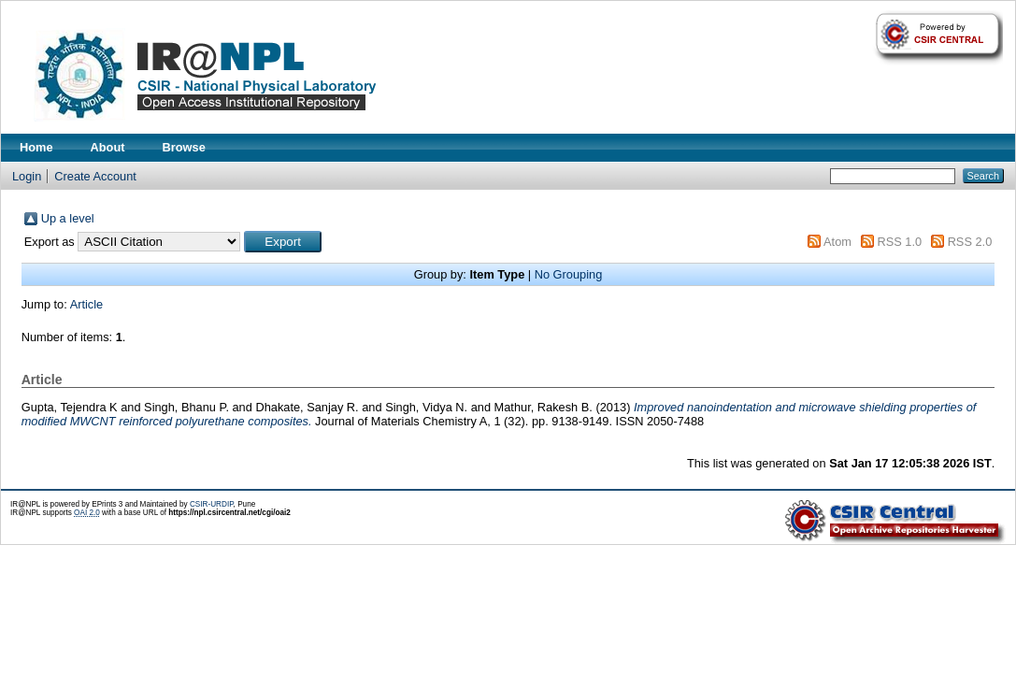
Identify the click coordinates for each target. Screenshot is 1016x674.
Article (87, 304)
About (108, 147)
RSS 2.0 (970, 242)
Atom (837, 242)
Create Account (95, 176)
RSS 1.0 (899, 242)
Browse (184, 147)
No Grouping (569, 274)
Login (26, 176)
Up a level (67, 218)
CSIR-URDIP (212, 504)
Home (36, 147)
